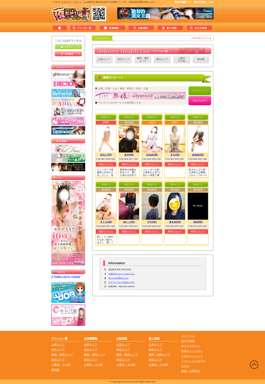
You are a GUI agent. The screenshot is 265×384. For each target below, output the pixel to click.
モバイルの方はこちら (118, 278)
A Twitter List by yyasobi (65, 276)
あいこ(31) (129, 222)
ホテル (185, 366)
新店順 (200, 59)
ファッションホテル (193, 360)
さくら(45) (106, 222)
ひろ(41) (151, 222)
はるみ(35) (152, 154)
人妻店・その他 (60, 364)
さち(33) (174, 154)
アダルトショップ (192, 356)
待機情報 (111, 27)
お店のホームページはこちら (121, 274)
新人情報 (169, 27)
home (59, 27)
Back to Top (242, 370)
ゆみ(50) (197, 222)
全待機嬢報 (90, 338)
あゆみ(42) (198, 154)
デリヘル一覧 (82, 27)
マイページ (188, 335)
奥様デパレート (106, 164)
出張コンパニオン (192, 350)
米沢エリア (123, 59)
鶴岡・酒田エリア (143, 59)
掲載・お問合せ (190, 371)
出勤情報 (140, 27)
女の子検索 (199, 27)
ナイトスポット (190, 345)
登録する (106, 117)
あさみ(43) (175, 222)
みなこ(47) (106, 154)
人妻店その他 (181, 59)
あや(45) (129, 154)
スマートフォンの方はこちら (121, 282)
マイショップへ (199, 90)
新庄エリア (162, 59)
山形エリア (104, 59)
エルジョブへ (200, 100)
